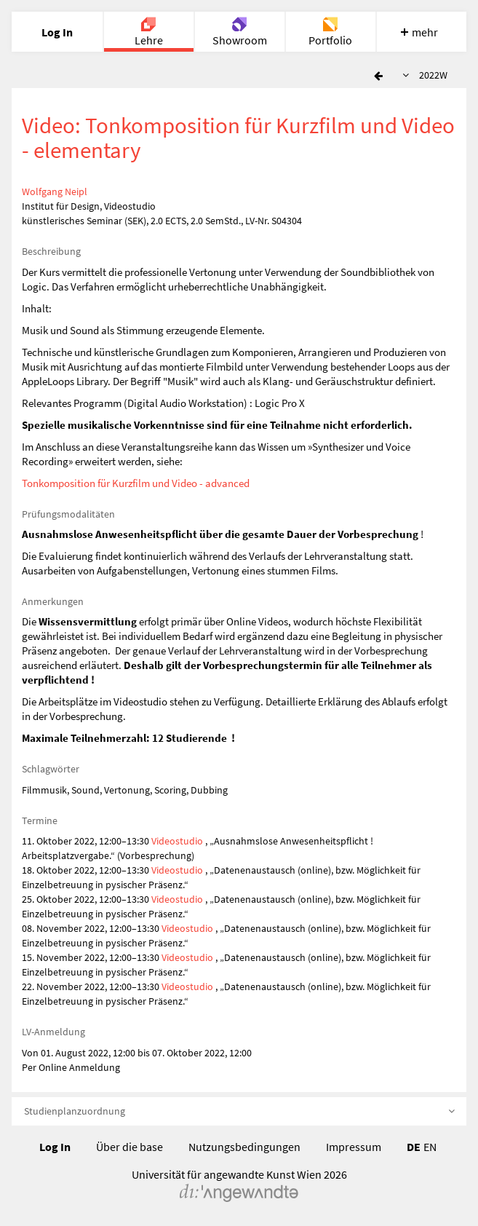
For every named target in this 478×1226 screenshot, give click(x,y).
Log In (55, 1146)
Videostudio (177, 840)
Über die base (129, 1146)
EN (430, 1146)
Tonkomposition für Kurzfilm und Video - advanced (136, 483)
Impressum (353, 1146)
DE (414, 1146)
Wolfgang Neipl (54, 191)
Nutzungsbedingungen (244, 1146)
